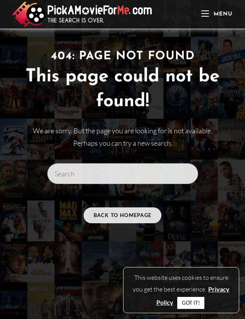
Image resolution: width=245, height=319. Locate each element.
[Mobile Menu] (217, 14)
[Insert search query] (122, 173)
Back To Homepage (123, 215)
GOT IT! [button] (191, 303)
